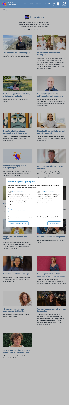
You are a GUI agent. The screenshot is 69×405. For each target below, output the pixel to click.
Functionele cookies (18, 192)
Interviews (39, 3)
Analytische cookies (47, 192)
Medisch (30, 3)
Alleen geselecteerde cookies (19, 210)
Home (24, 3)
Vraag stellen (47, 3)
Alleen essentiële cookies (18, 223)
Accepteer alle (54, 223)
